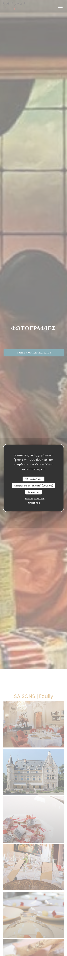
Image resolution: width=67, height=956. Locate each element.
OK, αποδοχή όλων (33, 479)
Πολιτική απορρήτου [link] (34, 498)
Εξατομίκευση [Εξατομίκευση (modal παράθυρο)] (33, 492)
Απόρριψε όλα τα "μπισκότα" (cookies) (33, 485)
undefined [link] (34, 503)
